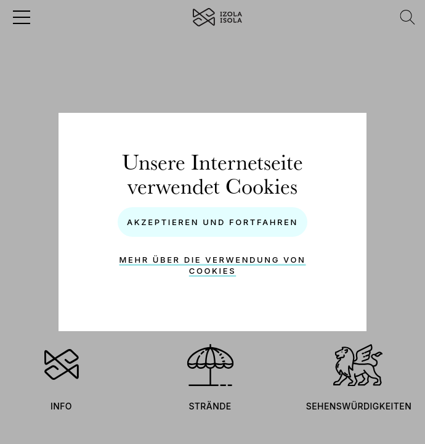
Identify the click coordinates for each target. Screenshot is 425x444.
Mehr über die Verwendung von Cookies (212, 265)
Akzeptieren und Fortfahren (212, 222)
